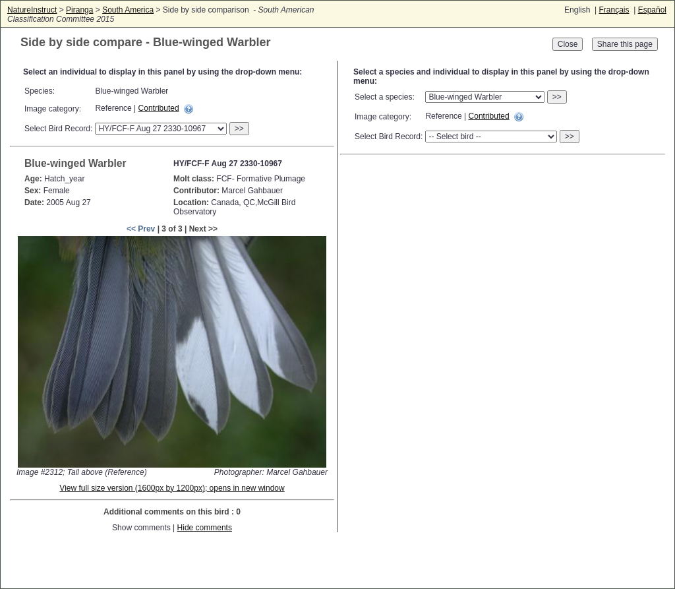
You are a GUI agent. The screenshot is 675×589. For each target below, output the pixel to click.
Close (568, 44)
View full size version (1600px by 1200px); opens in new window (171, 488)
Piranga (79, 10)
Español (652, 10)
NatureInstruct (32, 10)
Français (614, 10)
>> (239, 128)
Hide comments (204, 527)
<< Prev (141, 228)
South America (128, 10)
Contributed (158, 108)
